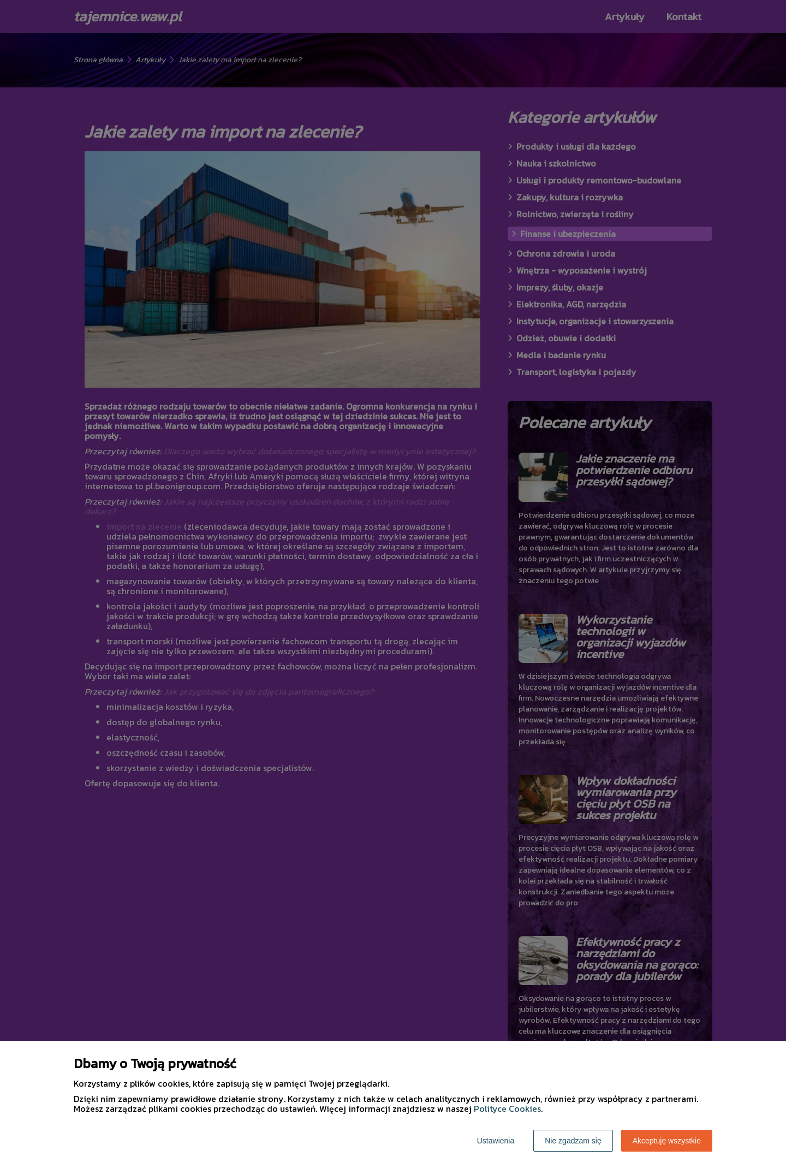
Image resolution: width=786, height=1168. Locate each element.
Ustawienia (495, 1140)
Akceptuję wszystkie (667, 1140)
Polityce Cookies (507, 1108)
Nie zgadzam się (573, 1140)
